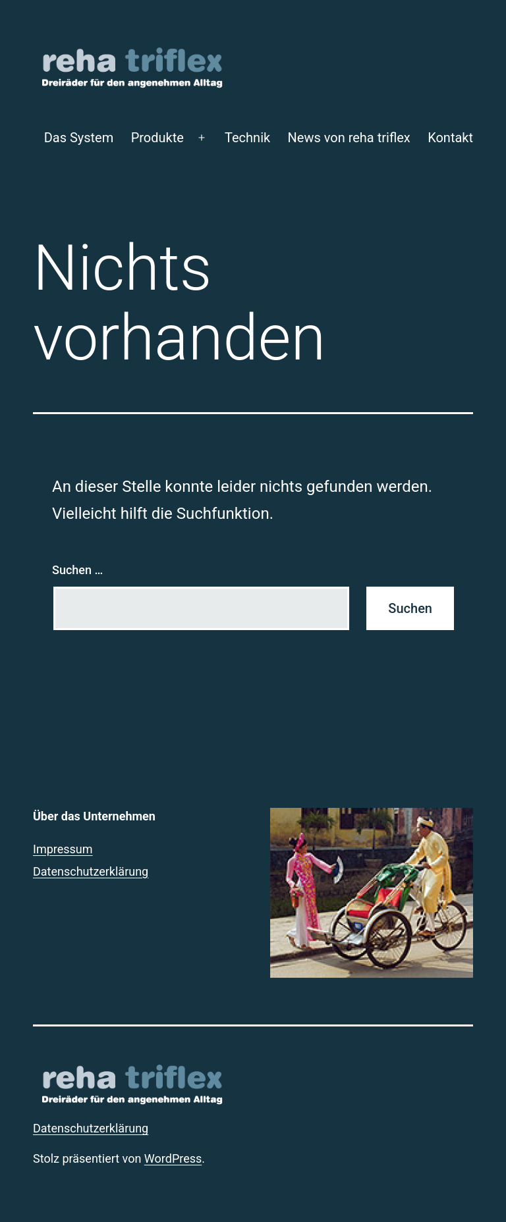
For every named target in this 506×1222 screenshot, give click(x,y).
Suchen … (77, 570)
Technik (247, 138)
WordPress (173, 1158)
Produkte (157, 138)
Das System (79, 138)
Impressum (63, 849)
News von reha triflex (349, 138)
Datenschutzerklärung (90, 871)
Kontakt (450, 138)
